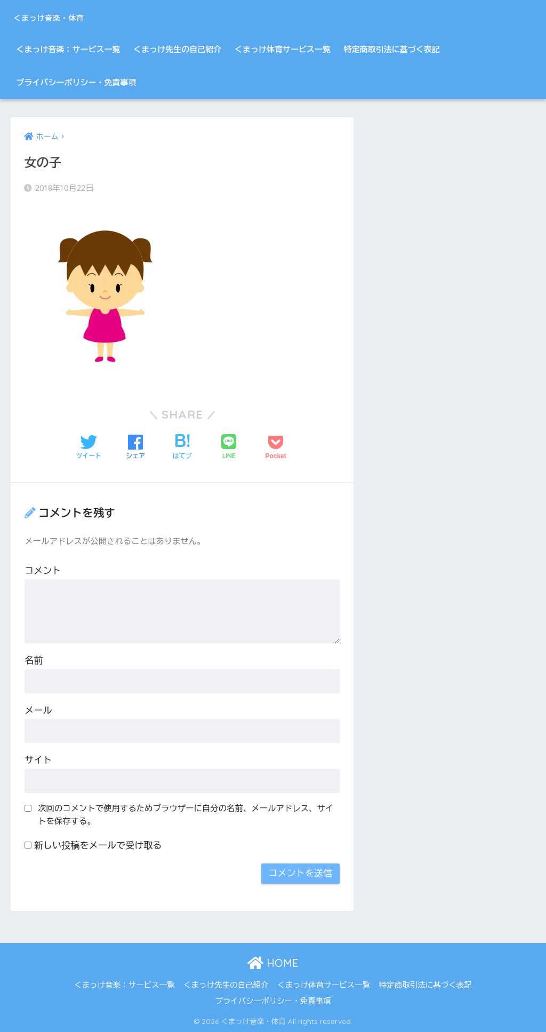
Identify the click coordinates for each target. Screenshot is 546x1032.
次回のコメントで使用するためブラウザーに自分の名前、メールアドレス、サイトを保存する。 (185, 814)
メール (38, 710)
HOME (273, 962)
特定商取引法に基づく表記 (392, 49)
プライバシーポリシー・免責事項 (76, 82)
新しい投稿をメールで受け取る (98, 845)
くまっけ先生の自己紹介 (177, 49)
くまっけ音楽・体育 (71, 16)
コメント (43, 570)
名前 (34, 660)
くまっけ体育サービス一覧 (283, 49)
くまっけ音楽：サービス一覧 (68, 49)
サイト (38, 760)
